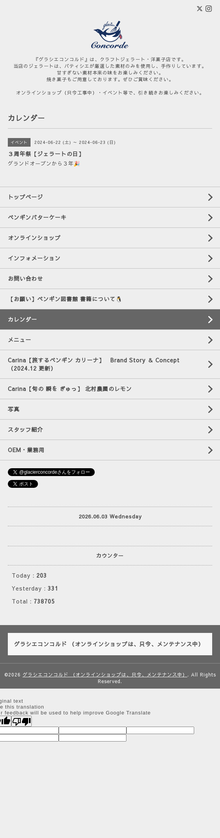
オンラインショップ (34, 238)
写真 (14, 409)
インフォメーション (34, 258)
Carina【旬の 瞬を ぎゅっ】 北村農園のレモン (70, 389)
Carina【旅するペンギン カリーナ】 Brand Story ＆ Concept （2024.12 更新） (97, 364)
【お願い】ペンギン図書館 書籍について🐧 (65, 299)
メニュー (19, 340)
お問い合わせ (25, 278)
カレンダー (22, 319)
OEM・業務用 (26, 450)
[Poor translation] (21, 721)
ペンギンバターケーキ (37, 217)
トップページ (25, 197)
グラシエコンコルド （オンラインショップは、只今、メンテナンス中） (105, 674)
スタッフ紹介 (25, 429)
